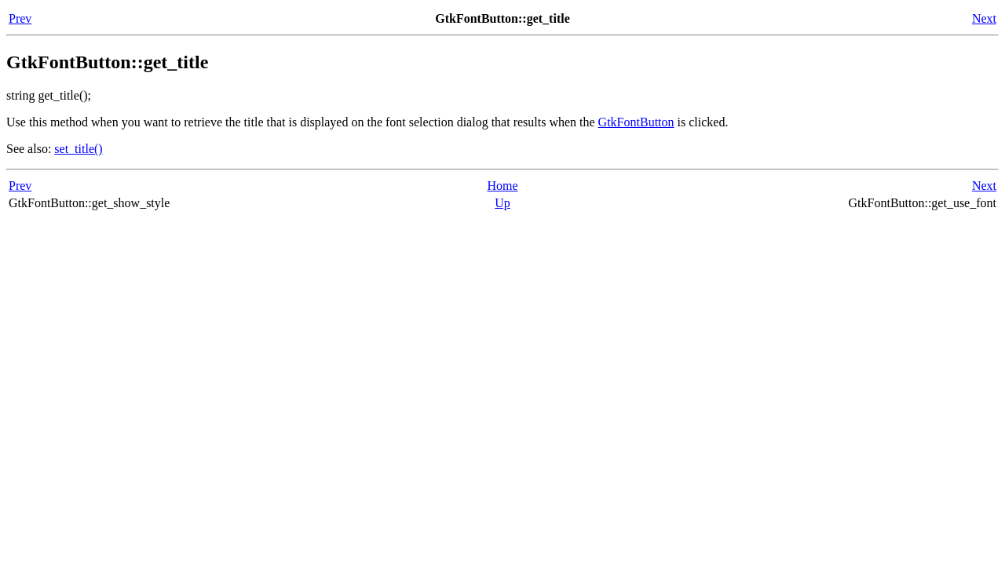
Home (502, 185)
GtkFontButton (636, 122)
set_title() (78, 148)
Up (502, 203)
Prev (20, 18)
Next (984, 18)
